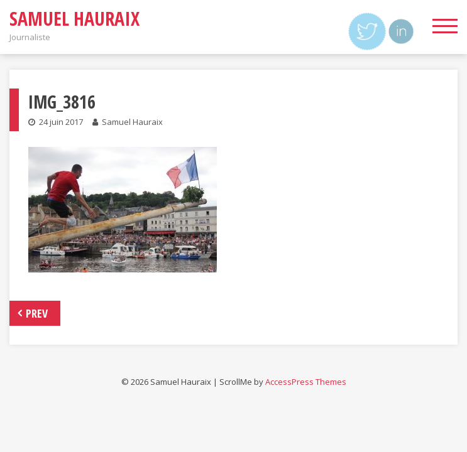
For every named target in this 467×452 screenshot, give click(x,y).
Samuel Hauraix (74, 18)
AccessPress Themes (305, 381)
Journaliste (29, 37)
